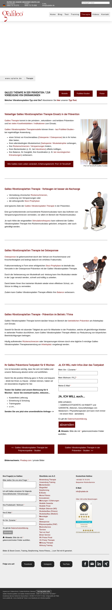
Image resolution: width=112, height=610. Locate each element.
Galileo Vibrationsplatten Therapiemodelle (23, 129)
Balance (60, 292)
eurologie (43, 516)
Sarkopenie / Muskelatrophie (53, 143)
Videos (95, 14)
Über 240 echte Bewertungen (86, 499)
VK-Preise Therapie (46, 540)
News (41, 519)
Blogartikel (43, 487)
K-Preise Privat (45, 537)
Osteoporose (10, 257)
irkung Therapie (46, 543)
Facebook (28, 564)
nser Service (44, 535)
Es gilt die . (73, 419)
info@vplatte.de (82, 491)
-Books (42, 493)
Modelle (65, 93)
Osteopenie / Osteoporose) (50, 137)
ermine (42, 530)
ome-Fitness (44, 495)
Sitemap (32, 591)
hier (58, 100)
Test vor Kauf (44, 532)
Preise (102, 93)
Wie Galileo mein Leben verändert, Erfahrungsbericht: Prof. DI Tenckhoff (39, 164)
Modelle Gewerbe (46, 503)
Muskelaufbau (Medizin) (48, 514)
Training (75, 14)
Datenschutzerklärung (77, 419)
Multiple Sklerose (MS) (48, 509)
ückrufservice (45, 527)
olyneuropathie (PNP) (48, 524)
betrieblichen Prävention (78, 321)
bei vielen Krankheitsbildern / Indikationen (26, 123)
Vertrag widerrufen (43, 591)
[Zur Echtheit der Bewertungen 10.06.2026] (84, 525)
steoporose (44, 522)
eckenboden (44, 485)
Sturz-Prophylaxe (32, 201)
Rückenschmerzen (39, 195)
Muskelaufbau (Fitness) (48, 511)
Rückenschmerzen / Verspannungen (29, 146)
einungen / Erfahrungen (49, 501)
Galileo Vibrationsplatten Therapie (39, 206)
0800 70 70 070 (13, 5)
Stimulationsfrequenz (41, 221)
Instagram (48, 564)
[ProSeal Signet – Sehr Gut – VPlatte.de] (84, 511)
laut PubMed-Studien (64, 129)
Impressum (6, 591)
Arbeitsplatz (46, 344)
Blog (60, 14)
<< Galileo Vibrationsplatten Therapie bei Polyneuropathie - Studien (29, 449)
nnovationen (44, 498)
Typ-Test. (73, 100)
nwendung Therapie (47, 480)
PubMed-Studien (83, 93)
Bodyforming (44, 490)
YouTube (66, 564)
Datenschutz (14, 591)
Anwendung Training (47, 482)
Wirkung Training (45, 545)
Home (53, 14)
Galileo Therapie (12, 120)
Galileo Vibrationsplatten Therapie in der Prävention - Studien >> (82, 449)
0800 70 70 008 (30, 5)
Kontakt (105, 14)
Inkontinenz (40, 149)
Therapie (85, 14)
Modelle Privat (44, 506)
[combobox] (96, 3)
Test (67, 14)
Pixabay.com (25, 460)
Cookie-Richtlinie (24, 591)
